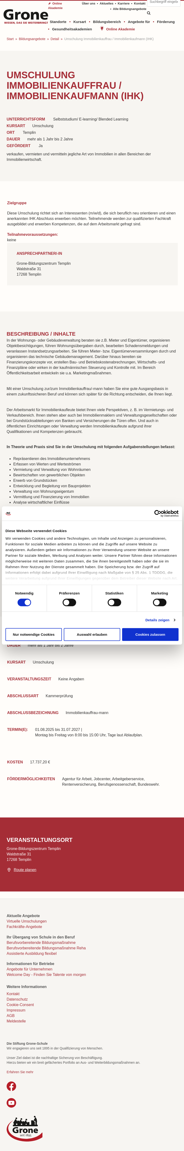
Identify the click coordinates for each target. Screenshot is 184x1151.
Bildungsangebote (32, 39)
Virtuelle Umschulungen (27, 921)
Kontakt (139, 3)
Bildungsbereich (107, 22)
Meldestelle (16, 1021)
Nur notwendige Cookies (34, 634)
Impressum (16, 1010)
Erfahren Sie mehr (20, 1072)
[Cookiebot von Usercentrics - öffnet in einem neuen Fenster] (158, 513)
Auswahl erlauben (92, 634)
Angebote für (139, 22)
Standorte (58, 22)
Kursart (79, 22)
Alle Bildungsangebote (129, 9)
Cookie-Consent (20, 1005)
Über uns (88, 3)
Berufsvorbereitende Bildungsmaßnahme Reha (46, 948)
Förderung (166, 22)
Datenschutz (17, 999)
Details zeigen (157, 620)
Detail (55, 39)
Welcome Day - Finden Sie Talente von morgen (46, 975)
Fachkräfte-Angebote (24, 927)
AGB (11, 1016)
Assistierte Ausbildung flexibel (32, 953)
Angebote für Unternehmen (29, 969)
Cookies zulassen (150, 634)
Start (10, 39)
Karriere (124, 3)
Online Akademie (120, 29)
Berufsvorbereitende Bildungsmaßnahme (41, 943)
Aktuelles (106, 3)
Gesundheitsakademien (72, 29)
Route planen (25, 870)
